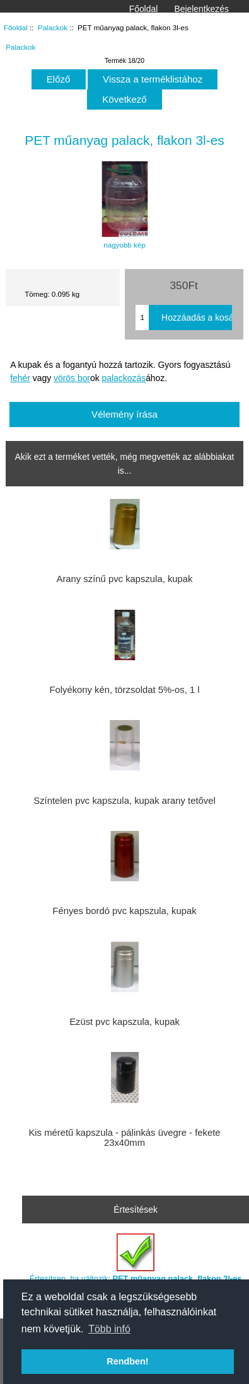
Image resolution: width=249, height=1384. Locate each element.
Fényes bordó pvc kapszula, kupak (124, 911)
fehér (20, 378)
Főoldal (143, 9)
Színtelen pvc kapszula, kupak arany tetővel (124, 801)
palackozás (124, 378)
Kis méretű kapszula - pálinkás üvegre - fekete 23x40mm (124, 1138)
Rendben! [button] (127, 1361)
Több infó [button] (109, 1329)
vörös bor (72, 378)
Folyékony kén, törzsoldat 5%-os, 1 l (124, 690)
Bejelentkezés (201, 9)
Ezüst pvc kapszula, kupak (124, 1022)
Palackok (52, 27)
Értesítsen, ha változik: (136, 1258)
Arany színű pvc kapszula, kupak (125, 579)
